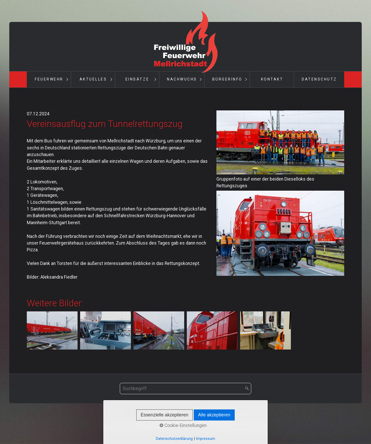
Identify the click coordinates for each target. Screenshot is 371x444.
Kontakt (272, 79)
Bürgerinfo (227, 79)
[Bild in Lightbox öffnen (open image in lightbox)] (280, 142)
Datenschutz (319, 79)
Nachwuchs (182, 79)
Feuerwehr (49, 79)
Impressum (192, 420)
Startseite (148, 420)
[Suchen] (247, 388)
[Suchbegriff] (185, 388)
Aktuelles (93, 79)
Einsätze (137, 79)
